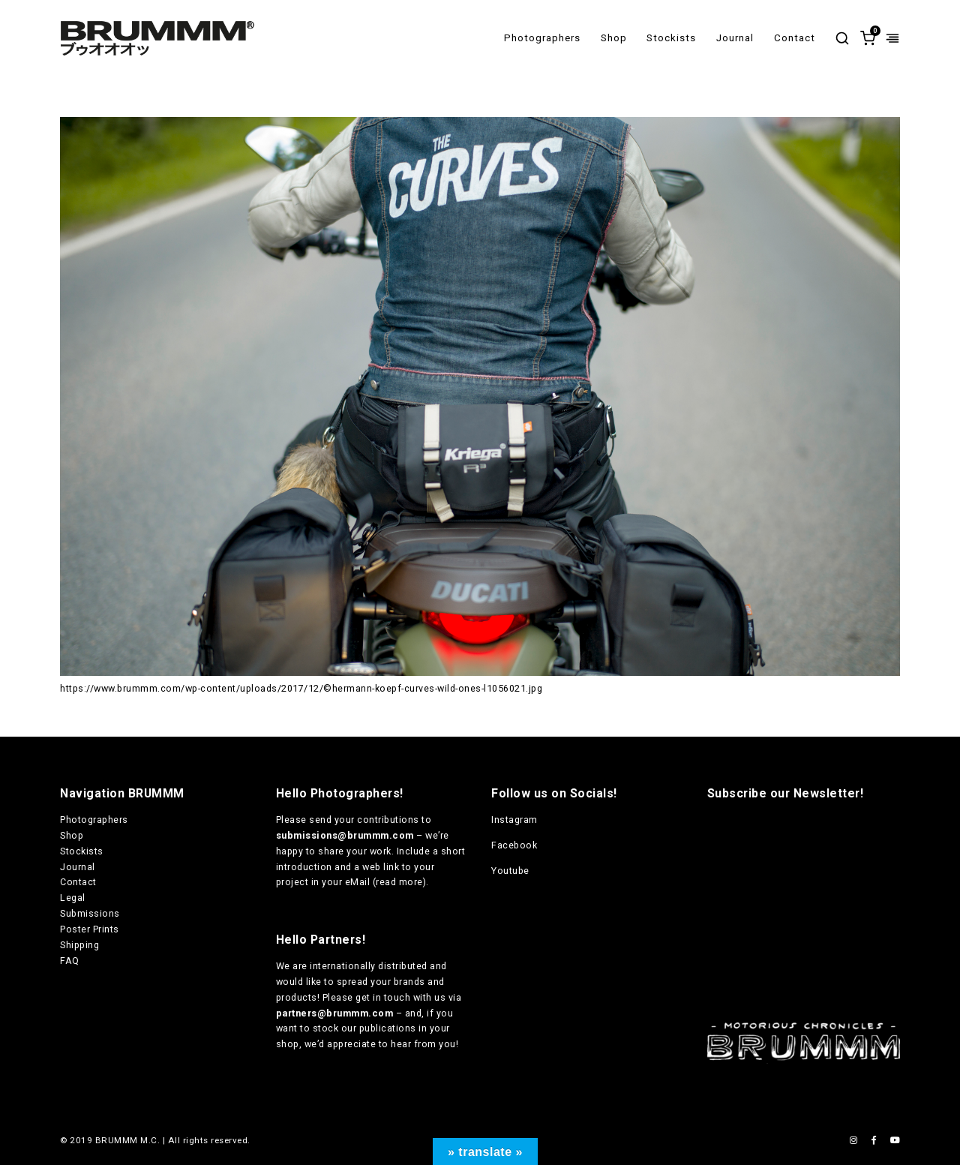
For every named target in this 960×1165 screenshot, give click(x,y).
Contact (794, 38)
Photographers (542, 38)
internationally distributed (369, 965)
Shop (614, 38)
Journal (735, 38)
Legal (73, 897)
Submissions (90, 913)
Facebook (514, 845)
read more (399, 881)
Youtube (510, 870)
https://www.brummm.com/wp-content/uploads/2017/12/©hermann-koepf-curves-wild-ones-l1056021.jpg (301, 688)
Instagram (514, 819)
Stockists (671, 38)
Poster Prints (89, 929)
